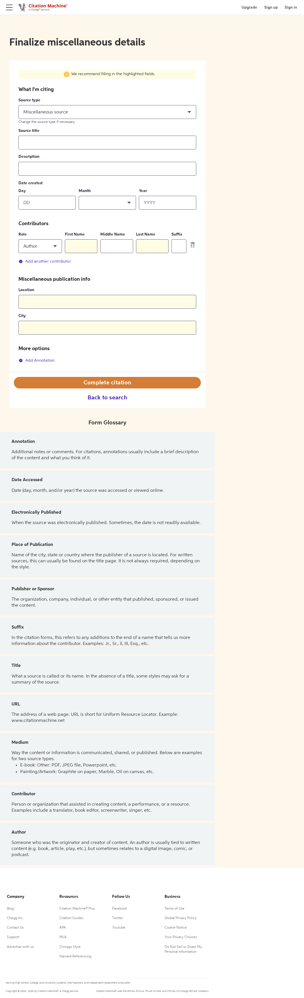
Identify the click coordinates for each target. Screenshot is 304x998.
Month (85, 191)
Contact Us (15, 927)
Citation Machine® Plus (77, 908)
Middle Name (112, 234)
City (22, 316)
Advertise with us (20, 947)
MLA (63, 937)
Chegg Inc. (15, 918)
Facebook (119, 908)
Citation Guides (71, 918)
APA (62, 927)
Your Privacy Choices (181, 937)
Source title (28, 131)
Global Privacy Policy (181, 918)
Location (26, 290)
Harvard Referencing (75, 956)
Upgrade (249, 7)
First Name (75, 234)
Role (22, 234)
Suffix (176, 234)
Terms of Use (174, 908)
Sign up (271, 7)
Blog (10, 908)
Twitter (117, 918)
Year (143, 191)
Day (22, 191)
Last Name (145, 234)
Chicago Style (70, 947)
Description (28, 157)
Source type (29, 100)
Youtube (118, 927)
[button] (107, 112)
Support (13, 937)
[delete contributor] (192, 245)
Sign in (291, 7)
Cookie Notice (176, 927)
